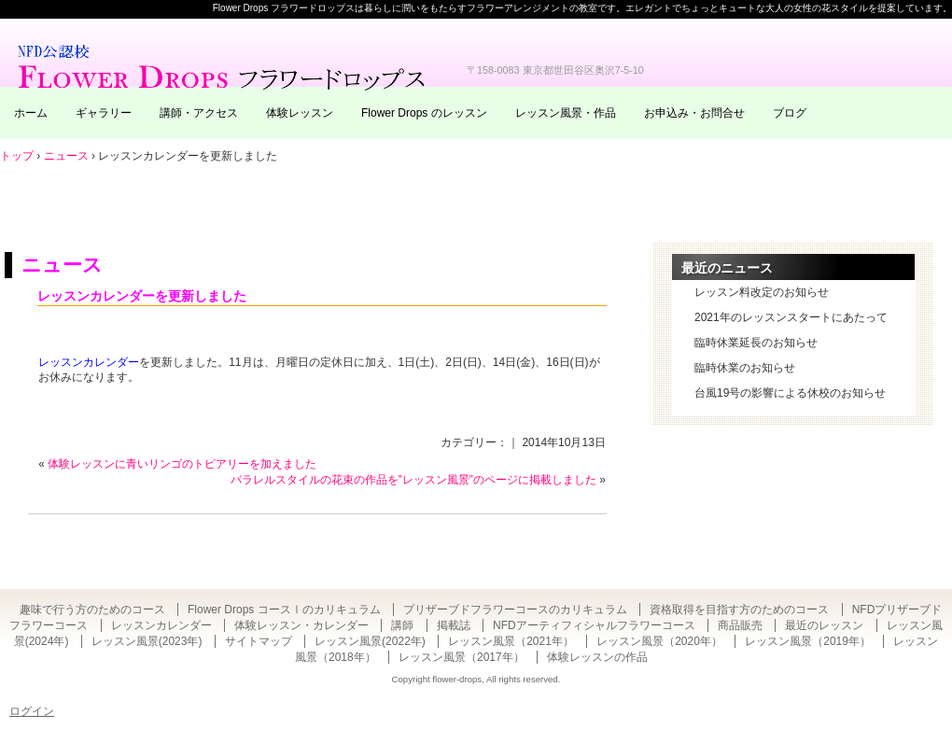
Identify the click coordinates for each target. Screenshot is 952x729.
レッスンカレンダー (88, 362)
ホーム (31, 112)
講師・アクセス (199, 112)
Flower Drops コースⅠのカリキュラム (284, 609)
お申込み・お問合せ (694, 112)
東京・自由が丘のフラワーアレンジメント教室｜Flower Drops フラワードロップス (224, 65)
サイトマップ (258, 641)
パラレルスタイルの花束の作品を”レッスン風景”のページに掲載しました (413, 479)
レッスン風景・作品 (565, 112)
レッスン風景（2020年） (659, 641)
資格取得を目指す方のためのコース (739, 609)
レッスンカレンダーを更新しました (141, 295)
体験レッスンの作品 (597, 657)
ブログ (789, 112)
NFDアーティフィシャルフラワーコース (594, 625)
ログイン (31, 711)
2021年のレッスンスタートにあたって (791, 317)
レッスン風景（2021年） (511, 641)
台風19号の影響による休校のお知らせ (790, 393)
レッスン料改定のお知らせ (761, 292)
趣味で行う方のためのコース (92, 609)
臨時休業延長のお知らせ (756, 342)
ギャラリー (104, 112)
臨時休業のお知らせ (744, 367)
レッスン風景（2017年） (462, 657)
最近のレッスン (824, 625)
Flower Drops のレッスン (424, 112)
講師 (402, 625)
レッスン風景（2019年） (808, 641)
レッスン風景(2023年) (147, 641)
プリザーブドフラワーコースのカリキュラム (515, 609)
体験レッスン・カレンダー (301, 625)
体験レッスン (299, 112)
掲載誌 (453, 625)
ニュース (62, 264)
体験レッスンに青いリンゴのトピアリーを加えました (182, 463)
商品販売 (740, 625)
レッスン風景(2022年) (370, 641)
